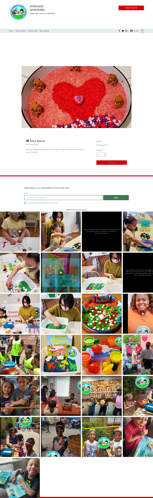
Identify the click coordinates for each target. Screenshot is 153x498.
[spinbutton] (101, 155)
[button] (142, 30)
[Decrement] (98, 155)
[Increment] (104, 155)
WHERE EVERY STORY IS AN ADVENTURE (42, 14)
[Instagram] (126, 31)
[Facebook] (119, 31)
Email (26, 193)
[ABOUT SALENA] (131, 7)
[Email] (62, 197)
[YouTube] (123, 31)
